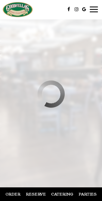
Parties (88, 194)
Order (12, 194)
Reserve (36, 194)
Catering (62, 194)
